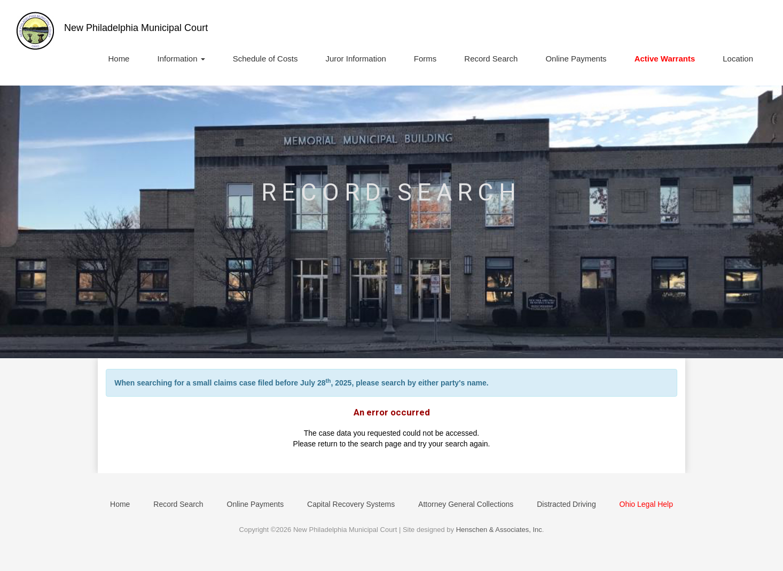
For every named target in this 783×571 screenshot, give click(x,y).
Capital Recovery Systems (351, 504)
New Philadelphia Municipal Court (136, 27)
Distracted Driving (566, 504)
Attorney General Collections (465, 504)
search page (381, 443)
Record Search (491, 58)
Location (738, 58)
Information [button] (181, 58)
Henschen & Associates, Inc (499, 530)
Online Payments (575, 58)
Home (118, 58)
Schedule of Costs (265, 58)
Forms (425, 58)
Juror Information (355, 58)
